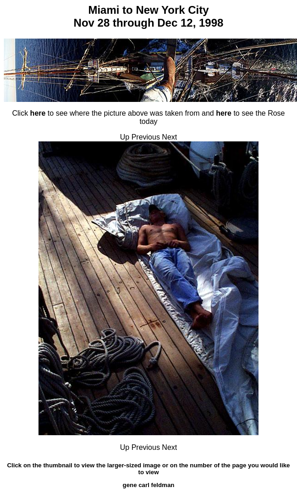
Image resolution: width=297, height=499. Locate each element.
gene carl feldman (149, 485)
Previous (146, 137)
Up (124, 137)
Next (169, 137)
